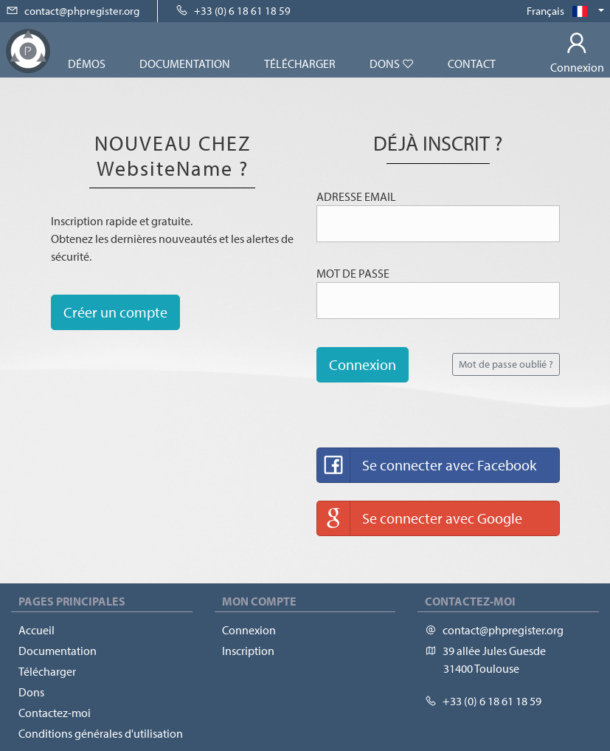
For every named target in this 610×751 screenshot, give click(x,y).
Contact (472, 63)
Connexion (362, 364)
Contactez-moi (54, 712)
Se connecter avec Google (419, 518)
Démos (86, 63)
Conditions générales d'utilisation (100, 733)
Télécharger (300, 63)
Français (561, 11)
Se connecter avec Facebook (426, 465)
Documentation (184, 63)
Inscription (248, 650)
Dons (392, 63)
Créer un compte (115, 312)
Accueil (36, 630)
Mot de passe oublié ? (506, 364)
